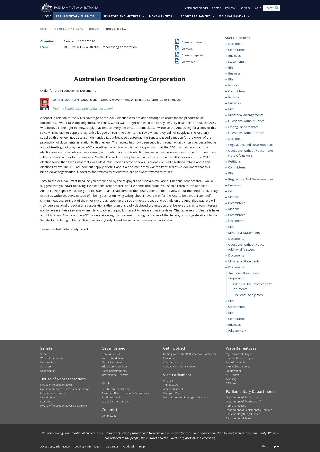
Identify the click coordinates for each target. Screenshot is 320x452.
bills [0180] (231, 173)
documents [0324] (236, 238)
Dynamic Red (48, 362)
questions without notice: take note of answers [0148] (250, 152)
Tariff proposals (111, 397)
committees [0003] (237, 49)
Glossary (231, 379)
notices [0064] (233, 97)
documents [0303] (236, 221)
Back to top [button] (271, 446)
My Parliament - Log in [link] (239, 354)
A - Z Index (232, 375)
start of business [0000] (237, 38)
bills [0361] (231, 313)
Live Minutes (48, 397)
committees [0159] (237, 167)
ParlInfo (230, 8)
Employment (233, 371)
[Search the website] (271, 8)
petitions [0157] (234, 161)
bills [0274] (231, 191)
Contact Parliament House (179, 366)
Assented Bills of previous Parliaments (125, 393)
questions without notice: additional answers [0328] (246, 246)
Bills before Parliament (116, 389)
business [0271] (234, 185)
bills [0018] (231, 67)
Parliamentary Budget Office (243, 414)
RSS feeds (232, 383)
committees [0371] (237, 318)
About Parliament (195, 16)
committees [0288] (237, 203)
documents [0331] (236, 255)
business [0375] (234, 324)
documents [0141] (236, 139)
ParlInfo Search (235, 362)
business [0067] (234, 103)
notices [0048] (233, 85)
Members (46, 401)
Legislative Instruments (116, 401)
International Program (115, 375)
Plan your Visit (171, 393)
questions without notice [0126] (246, 121)
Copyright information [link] (87, 446)
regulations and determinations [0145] (251, 144)
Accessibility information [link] (55, 446)
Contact (216, 8)
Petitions (168, 358)
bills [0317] (231, 227)
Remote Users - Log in (239, 358)
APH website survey (238, 366)
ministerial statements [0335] (244, 261)
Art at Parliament (173, 389)
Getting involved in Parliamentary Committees (190, 354)
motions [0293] (234, 209)
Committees (109, 415)
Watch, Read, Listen (113, 358)
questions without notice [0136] (246, 133)
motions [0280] (234, 197)
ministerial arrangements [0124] (246, 115)
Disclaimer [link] (112, 446)
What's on (169, 380)
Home (46, 16)
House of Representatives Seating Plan (64, 405)
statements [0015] (236, 61)
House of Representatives (56, 384)
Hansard (94, 29)
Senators (46, 366)
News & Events (160, 16)
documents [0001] (236, 44)
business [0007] (234, 55)
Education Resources (115, 366)
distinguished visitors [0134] (243, 127)
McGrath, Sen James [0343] (248, 295)
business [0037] (234, 73)
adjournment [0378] (237, 330)
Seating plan (47, 371)
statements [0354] (236, 307)
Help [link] (142, 446)
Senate (44, 354)
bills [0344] (231, 301)
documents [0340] (236, 267)
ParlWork (244, 8)
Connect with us (173, 362)
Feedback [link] (129, 446)
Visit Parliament (232, 16)
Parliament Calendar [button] (196, 8)
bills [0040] (231, 79)
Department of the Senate (242, 397)
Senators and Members (121, 16)
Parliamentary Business (75, 16)
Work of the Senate (52, 358)
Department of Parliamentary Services (249, 410)
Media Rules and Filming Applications (185, 397)
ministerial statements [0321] (244, 233)
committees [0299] (237, 215)
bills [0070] (231, 109)
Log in (257, 8)
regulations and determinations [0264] (251, 179)
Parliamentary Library (114, 371)
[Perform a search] (277, 8)
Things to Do (170, 384)
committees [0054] (237, 91)
